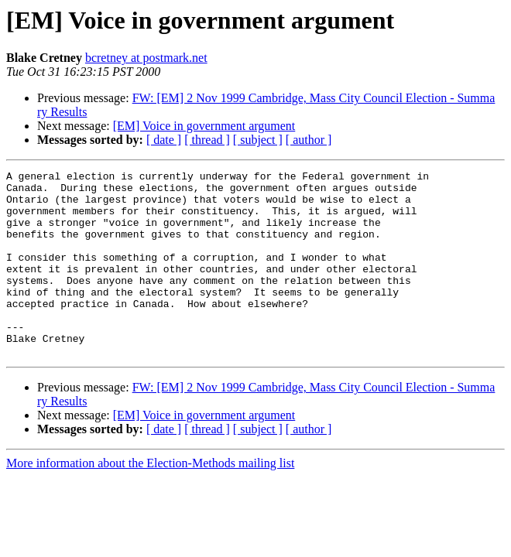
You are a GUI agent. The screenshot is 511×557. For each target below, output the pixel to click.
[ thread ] (207, 139)
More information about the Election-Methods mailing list (150, 500)
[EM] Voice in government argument (204, 125)
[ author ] (309, 139)
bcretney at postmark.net (146, 57)
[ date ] (163, 139)
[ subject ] (258, 139)
